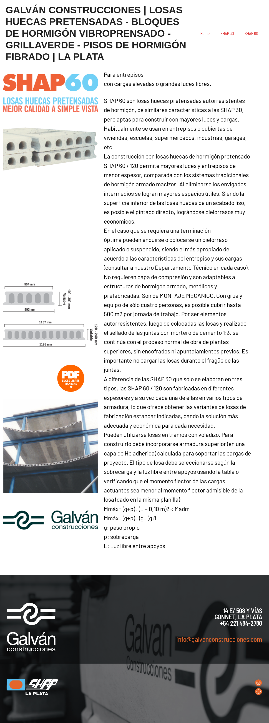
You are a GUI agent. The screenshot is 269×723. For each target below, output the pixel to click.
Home (210, 33)
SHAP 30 (230, 33)
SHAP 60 (252, 33)
